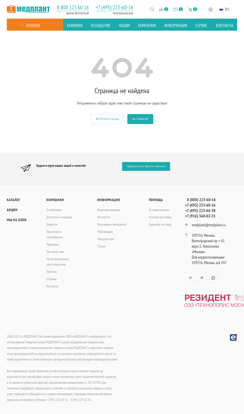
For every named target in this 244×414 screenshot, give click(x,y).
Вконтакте (190, 278)
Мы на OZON (17, 219)
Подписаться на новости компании (146, 166)
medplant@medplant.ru (209, 224)
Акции (12, 209)
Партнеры (52, 244)
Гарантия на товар (160, 224)
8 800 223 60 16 (73, 7)
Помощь (156, 199)
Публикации (105, 231)
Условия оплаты (159, 209)
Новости (51, 224)
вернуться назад (107, 119)
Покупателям (105, 239)
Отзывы (51, 279)
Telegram (201, 278)
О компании (54, 209)
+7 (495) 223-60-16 (114, 7)
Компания (55, 199)
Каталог (13, 199)
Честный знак (55, 251)
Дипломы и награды (59, 217)
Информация (108, 199)
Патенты (51, 271)
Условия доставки (160, 217)
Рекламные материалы (112, 224)
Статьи (101, 246)
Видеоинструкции (108, 209)
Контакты (52, 286)
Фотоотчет (104, 217)
